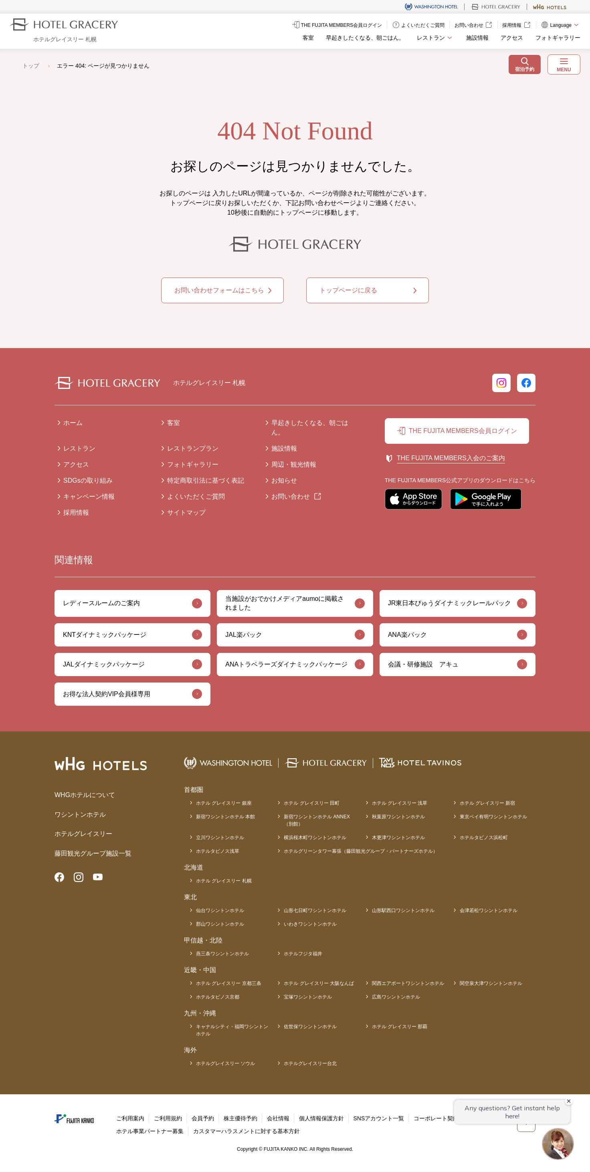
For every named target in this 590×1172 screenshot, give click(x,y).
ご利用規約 (168, 1118)
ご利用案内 (130, 1118)
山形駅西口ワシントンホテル (403, 910)
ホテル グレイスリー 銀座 (224, 803)
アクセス (512, 37)
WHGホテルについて (85, 794)
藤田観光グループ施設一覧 (93, 853)
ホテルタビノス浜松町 (484, 837)
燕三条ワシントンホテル (222, 954)
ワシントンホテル (80, 814)
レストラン (79, 448)
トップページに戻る (348, 290)
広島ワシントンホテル (396, 997)
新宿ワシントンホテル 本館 (225, 817)
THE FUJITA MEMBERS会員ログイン (463, 430)
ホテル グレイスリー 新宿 (487, 803)
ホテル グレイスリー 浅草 (400, 803)
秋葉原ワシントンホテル (398, 817)
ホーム (73, 422)
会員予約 (203, 1118)
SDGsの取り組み (88, 480)
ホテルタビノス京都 (217, 997)
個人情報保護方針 (321, 1118)
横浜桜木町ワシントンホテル (315, 837)
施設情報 (477, 37)
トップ (30, 65)
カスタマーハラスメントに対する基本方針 (246, 1131)
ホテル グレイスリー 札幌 (224, 881)
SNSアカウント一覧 (379, 1118)
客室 (308, 37)
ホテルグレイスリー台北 (310, 1063)
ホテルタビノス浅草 (217, 851)
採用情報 (76, 512)
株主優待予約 (240, 1118)
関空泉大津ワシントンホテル (491, 983)
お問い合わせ (290, 496)
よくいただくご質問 (196, 496)
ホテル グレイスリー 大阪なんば (319, 983)
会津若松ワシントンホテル (488, 910)
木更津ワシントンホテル (398, 837)
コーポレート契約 (436, 1118)
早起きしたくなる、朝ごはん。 (365, 37)
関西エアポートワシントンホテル (408, 983)
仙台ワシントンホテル (220, 910)
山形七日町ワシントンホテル (315, 910)
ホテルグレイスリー (83, 833)
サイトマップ (186, 512)
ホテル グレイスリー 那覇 (400, 1026)
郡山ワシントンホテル (220, 924)
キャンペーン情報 (89, 496)
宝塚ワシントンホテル (308, 997)
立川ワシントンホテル (220, 837)
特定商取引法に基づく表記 (205, 480)
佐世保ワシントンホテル (310, 1026)
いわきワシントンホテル (310, 924)
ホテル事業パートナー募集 (150, 1131)
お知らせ (284, 480)
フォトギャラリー (557, 37)
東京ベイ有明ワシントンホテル (493, 817)
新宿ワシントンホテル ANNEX (317, 821)
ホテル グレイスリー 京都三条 (228, 983)
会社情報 (278, 1118)
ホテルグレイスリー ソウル (225, 1063)
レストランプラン (192, 448)
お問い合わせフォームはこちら (219, 290)
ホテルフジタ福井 (303, 954)
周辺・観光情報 (293, 464)
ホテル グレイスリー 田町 (311, 803)
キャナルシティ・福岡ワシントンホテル (232, 1030)
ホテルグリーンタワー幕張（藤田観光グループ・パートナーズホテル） (361, 851)
